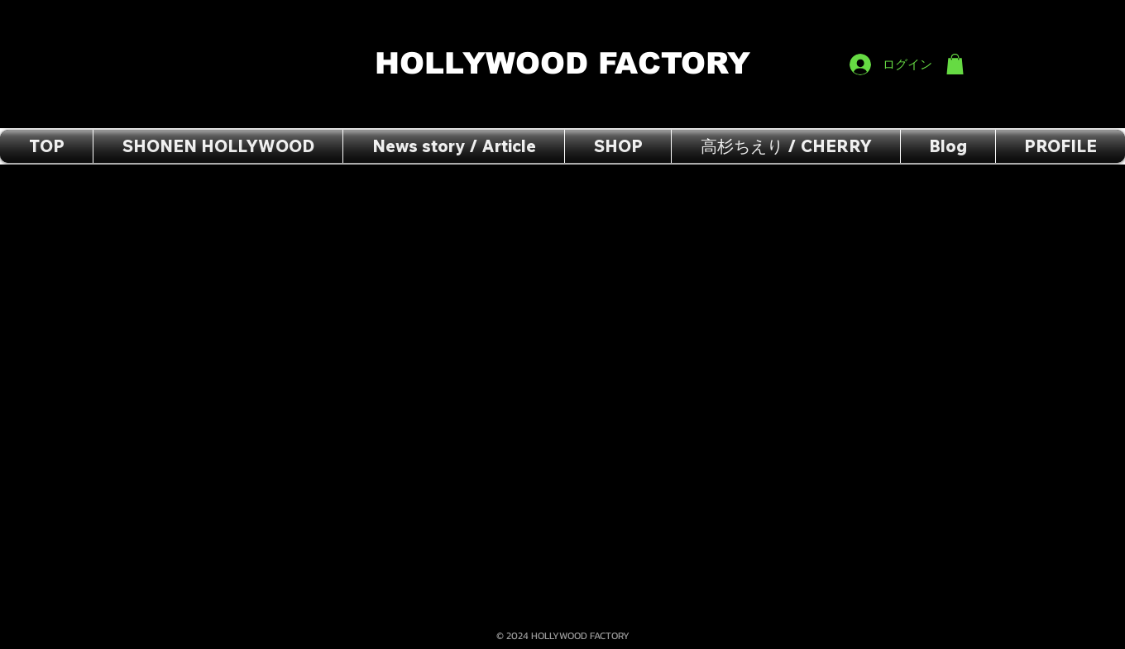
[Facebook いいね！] (932, 17)
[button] (955, 64)
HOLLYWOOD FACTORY (567, 63)
